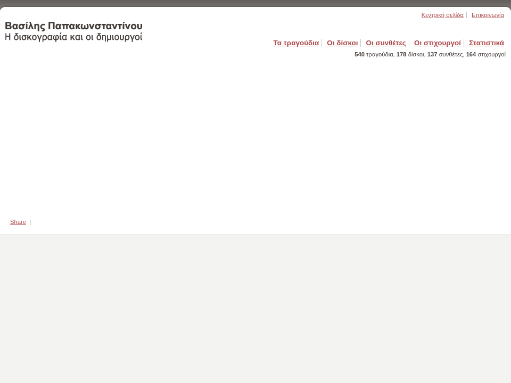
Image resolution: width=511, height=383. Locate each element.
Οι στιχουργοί (437, 43)
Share (18, 222)
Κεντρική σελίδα (443, 15)
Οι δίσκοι (342, 43)
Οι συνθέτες (386, 43)
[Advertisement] (255, 134)
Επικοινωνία (488, 15)
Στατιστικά (486, 43)
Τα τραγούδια (296, 43)
